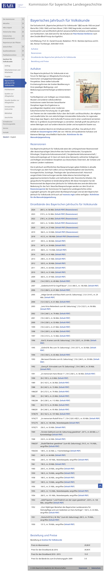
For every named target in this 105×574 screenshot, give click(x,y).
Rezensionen (71, 210)
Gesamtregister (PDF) (48, 131)
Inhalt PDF (59, 210)
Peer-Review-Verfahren (83, 34)
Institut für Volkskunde (52, 540)
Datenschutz (96, 568)
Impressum (83, 568)
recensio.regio (69, 194)
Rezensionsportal (37, 189)
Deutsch (6, 137)
